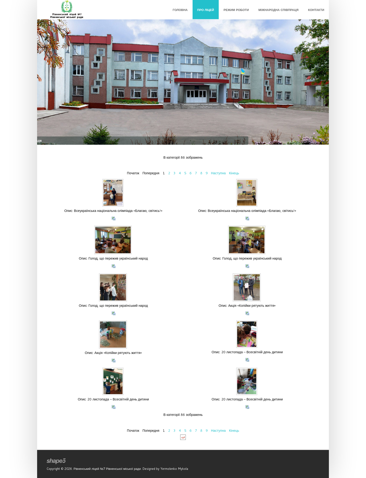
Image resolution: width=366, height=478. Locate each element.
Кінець (234, 173)
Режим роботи (236, 10)
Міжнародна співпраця (278, 10)
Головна (180, 10)
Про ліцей (205, 10)
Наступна (218, 173)
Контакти (316, 10)
